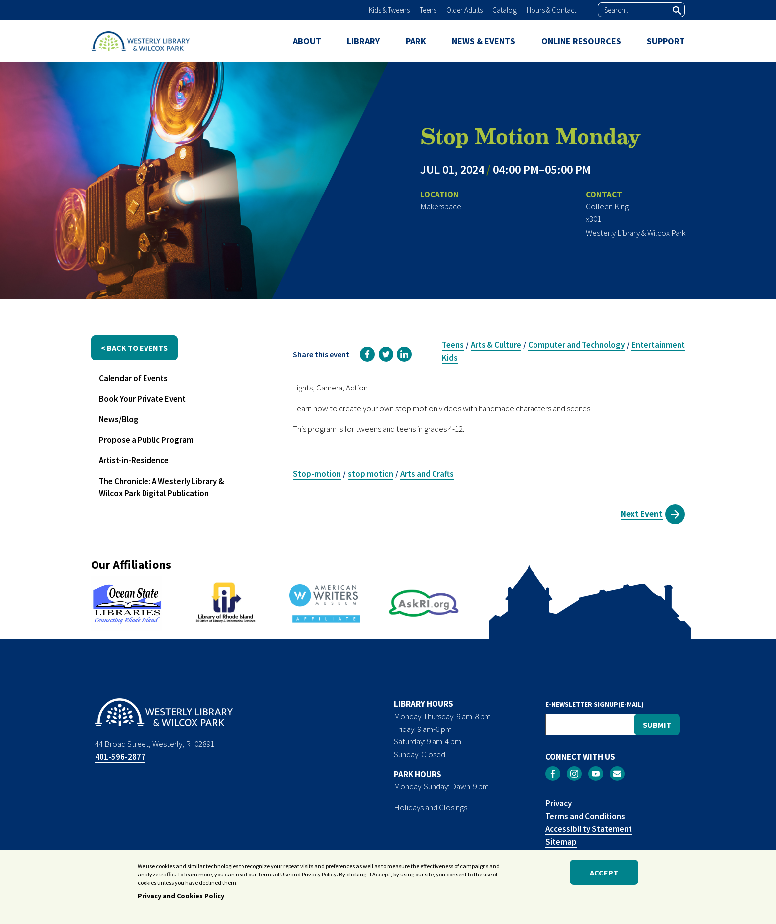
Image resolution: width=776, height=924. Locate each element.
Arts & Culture (496, 345)
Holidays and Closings (430, 807)
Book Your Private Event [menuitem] (142, 398)
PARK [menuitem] (416, 41)
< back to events (134, 348)
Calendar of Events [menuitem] (133, 378)
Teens (428, 10)
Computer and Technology (576, 345)
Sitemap (561, 841)
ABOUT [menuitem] (307, 41)
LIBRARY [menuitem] (363, 41)
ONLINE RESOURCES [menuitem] (581, 41)
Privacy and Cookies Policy (181, 899)
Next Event (642, 513)
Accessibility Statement (588, 829)
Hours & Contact (551, 10)
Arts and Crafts (427, 473)
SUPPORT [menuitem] (666, 41)
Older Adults (464, 10)
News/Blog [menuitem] (119, 419)
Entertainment (658, 345)
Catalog (504, 10)
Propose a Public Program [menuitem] (146, 440)
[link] (367, 354)
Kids (450, 357)
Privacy (558, 803)
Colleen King (607, 206)
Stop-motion (317, 473)
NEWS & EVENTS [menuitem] (483, 41)
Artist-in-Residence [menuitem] (134, 460)
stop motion (370, 473)
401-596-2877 (120, 756)
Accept (604, 875)
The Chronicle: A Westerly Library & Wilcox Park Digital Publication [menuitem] (161, 487)
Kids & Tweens (389, 10)
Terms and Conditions (585, 816)
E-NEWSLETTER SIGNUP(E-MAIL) (594, 704)
